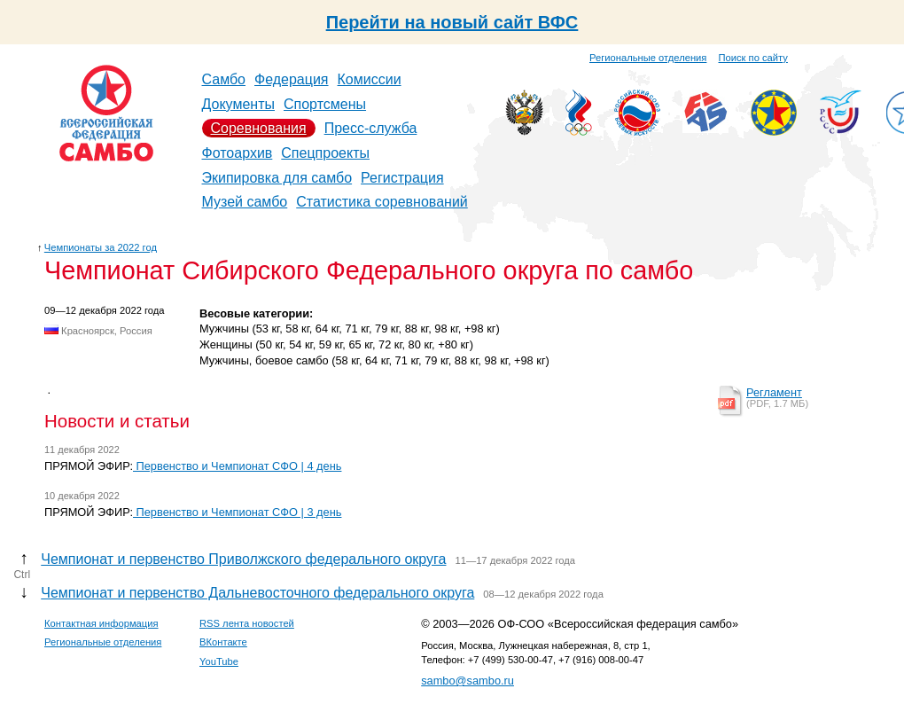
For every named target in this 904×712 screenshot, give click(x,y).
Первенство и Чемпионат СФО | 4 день (237, 466)
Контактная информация (101, 623)
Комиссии (369, 79)
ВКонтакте (223, 642)
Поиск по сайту (753, 57)
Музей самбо (245, 201)
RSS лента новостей (246, 623)
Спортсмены (325, 104)
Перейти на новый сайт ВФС (452, 22)
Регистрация (402, 177)
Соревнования (259, 128)
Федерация (291, 79)
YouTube (218, 661)
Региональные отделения (647, 57)
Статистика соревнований (382, 201)
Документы (238, 104)
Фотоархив (237, 152)
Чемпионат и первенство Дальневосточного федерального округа (257, 592)
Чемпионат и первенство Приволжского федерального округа (243, 559)
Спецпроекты (325, 152)
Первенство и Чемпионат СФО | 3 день (237, 512)
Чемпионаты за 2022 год (100, 247)
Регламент (774, 392)
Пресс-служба (370, 128)
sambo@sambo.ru (467, 680)
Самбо (224, 79)
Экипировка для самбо (277, 177)
